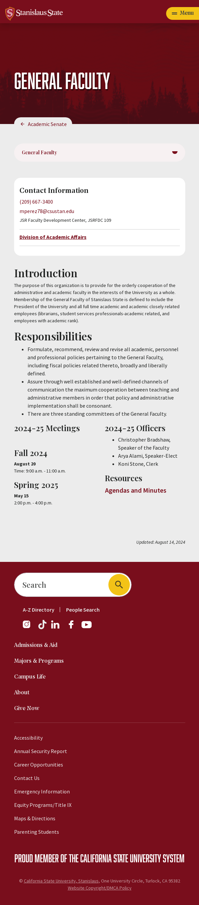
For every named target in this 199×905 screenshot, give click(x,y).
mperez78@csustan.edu (46, 211)
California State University (120, 858)
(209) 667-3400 (36, 201)
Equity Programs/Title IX (42, 804)
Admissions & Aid (35, 645)
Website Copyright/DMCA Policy (100, 888)
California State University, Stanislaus (61, 881)
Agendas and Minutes (135, 490)
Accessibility (28, 737)
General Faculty (39, 152)
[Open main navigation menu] (182, 13)
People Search (83, 609)
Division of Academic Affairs (53, 237)
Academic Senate (47, 124)
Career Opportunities (38, 764)
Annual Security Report (40, 751)
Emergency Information (42, 791)
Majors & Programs (39, 661)
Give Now (26, 708)
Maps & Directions (34, 818)
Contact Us (27, 778)
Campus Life (30, 677)
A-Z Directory (38, 609)
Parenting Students (36, 831)
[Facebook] (74, 627)
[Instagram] (29, 627)
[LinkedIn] (55, 627)
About (22, 693)
